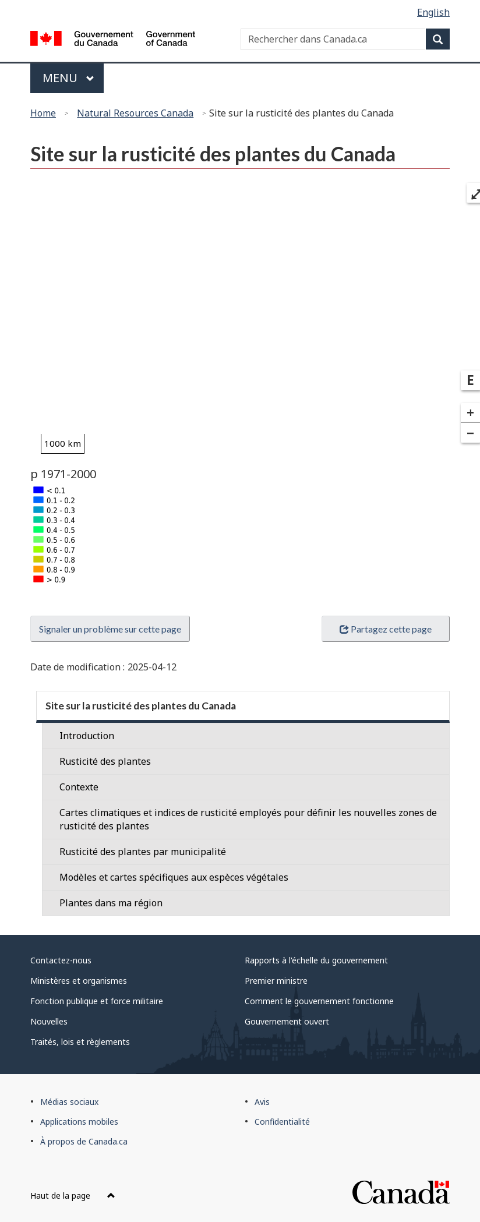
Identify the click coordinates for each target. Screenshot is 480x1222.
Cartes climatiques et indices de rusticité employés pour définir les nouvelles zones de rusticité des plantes (248, 819)
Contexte (78, 786)
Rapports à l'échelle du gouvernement (316, 960)
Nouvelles (49, 1021)
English (433, 12)
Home (43, 113)
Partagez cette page (386, 628)
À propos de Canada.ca (84, 1141)
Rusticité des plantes (105, 761)
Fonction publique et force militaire (96, 1000)
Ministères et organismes (78, 980)
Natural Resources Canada (135, 113)
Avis (262, 1101)
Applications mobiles (79, 1121)
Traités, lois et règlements (80, 1041)
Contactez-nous (60, 960)
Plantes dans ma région (111, 902)
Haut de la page (72, 1195)
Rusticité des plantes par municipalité (142, 851)
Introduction (86, 735)
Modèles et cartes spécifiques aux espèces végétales (173, 877)
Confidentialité (282, 1121)
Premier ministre (276, 980)
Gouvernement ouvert (287, 1021)
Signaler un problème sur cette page (110, 628)
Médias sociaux (69, 1101)
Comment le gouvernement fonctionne (319, 1000)
